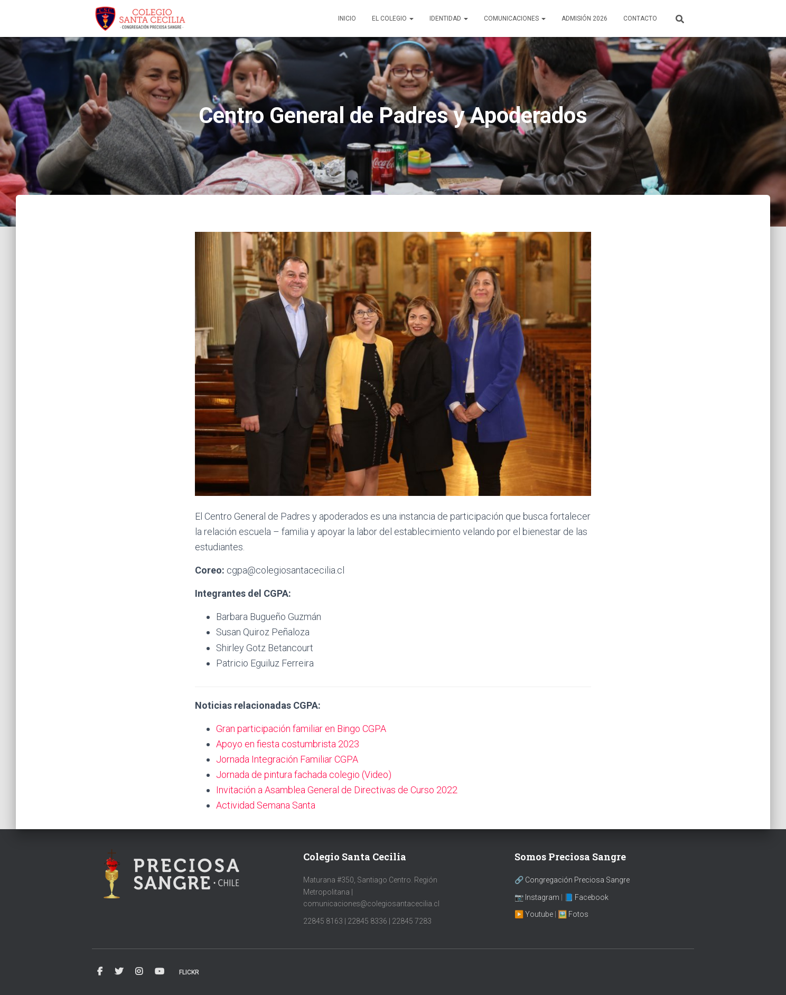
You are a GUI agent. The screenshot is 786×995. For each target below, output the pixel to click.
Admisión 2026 (584, 18)
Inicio (347, 18)
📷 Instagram (536, 897)
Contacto (640, 18)
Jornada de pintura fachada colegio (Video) (303, 774)
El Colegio (393, 18)
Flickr (189, 972)
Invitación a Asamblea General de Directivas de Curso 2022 (336, 789)
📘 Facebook (586, 897)
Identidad (448, 18)
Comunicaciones (515, 18)
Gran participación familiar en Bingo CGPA (301, 728)
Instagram (139, 972)
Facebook (100, 972)
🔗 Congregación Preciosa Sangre (572, 880)
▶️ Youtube (533, 914)
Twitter (118, 972)
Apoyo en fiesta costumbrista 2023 (287, 743)
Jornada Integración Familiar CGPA (287, 759)
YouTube (159, 972)
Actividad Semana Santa (265, 805)
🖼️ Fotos (573, 914)
